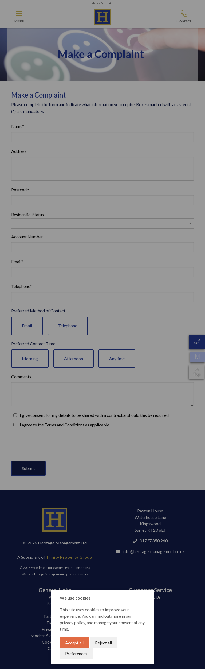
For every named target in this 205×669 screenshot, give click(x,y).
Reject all (103, 642)
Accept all (74, 642)
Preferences (76, 653)
